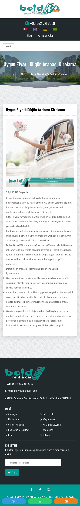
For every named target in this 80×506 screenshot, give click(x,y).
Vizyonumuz (47, 419)
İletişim (45, 435)
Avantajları (47, 429)
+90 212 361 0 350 (24, 383)
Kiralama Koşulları (50, 424)
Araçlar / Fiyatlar (15, 424)
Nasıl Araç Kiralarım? (17, 429)
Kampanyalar (45, 35)
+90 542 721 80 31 (40, 23)
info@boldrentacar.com (25, 390)
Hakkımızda (47, 414)
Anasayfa (11, 414)
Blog (29, 35)
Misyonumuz (13, 419)
